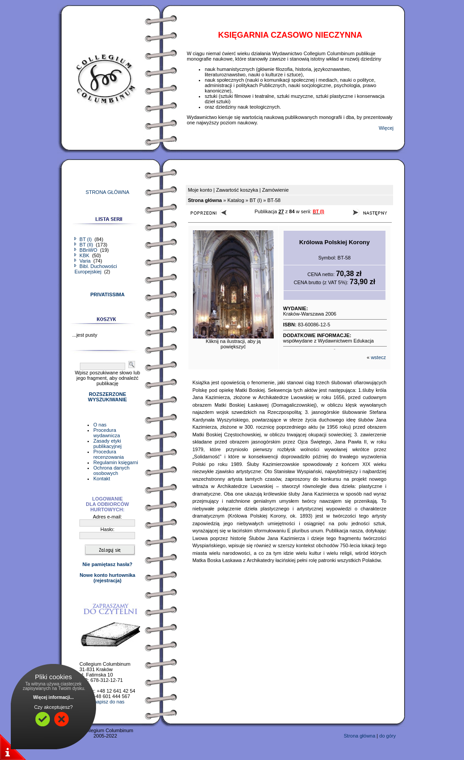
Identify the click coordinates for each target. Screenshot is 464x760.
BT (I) (83, 239)
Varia (83, 261)
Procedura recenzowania (108, 454)
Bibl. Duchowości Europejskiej (95, 269)
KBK (82, 255)
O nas (99, 424)
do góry (387, 735)
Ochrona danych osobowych (111, 470)
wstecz (378, 357)
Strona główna (359, 735)
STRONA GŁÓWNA (107, 192)
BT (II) (84, 244)
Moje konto (200, 190)
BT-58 (273, 200)
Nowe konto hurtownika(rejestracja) (107, 577)
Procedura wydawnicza (106, 432)
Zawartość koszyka (237, 190)
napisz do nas (109, 701)
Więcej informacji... (53, 697)
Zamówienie (275, 190)
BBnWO (86, 250)
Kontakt (101, 478)
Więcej (386, 128)
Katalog (236, 200)
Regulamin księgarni (115, 462)
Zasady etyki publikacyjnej (107, 443)
